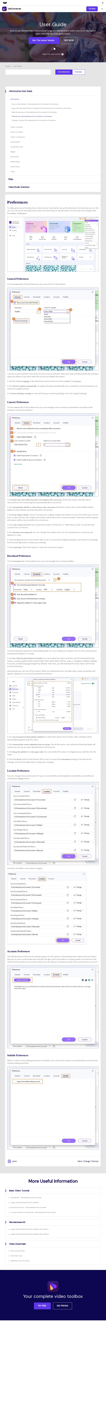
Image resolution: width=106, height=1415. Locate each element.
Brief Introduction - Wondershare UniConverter (28, 1207)
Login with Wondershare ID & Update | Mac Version (30, 1234)
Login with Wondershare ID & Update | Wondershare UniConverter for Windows (41, 108)
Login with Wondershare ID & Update (25, 1202)
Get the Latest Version (43, 40)
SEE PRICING (62, 1306)
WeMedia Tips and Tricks (20, 1261)
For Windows (64, 72)
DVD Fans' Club (16, 1256)
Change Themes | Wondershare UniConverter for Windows (34, 120)
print (12, 1161)
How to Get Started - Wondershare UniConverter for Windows (35, 104)
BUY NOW (69, 40)
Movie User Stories (18, 1251)
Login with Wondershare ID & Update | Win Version (30, 1229)
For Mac (78, 72)
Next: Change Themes (88, 1161)
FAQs (10, 179)
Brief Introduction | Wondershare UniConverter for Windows (34, 112)
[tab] (53, 91)
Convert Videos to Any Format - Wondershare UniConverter (33, 1212)
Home (7, 66)
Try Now (92, 8)
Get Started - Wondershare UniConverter (26, 1198)
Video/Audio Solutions (18, 187)
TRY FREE (42, 1306)
